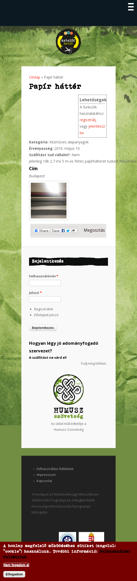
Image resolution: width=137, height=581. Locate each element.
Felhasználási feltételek (55, 468)
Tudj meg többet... (94, 363)
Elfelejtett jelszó (46, 315)
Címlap (34, 77)
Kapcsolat (44, 480)
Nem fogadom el (16, 565)
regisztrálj (88, 119)
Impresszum (46, 474)
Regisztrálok (43, 309)
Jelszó (35, 292)
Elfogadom (14, 574)
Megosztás (68, 230)
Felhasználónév (43, 276)
